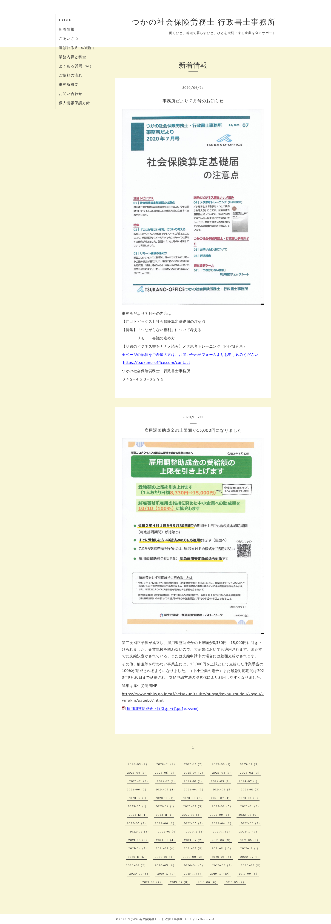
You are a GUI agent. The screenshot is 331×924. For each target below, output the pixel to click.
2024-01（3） (251, 789)
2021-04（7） (138, 848)
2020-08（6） (222, 856)
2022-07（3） (137, 823)
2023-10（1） (165, 798)
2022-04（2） (222, 823)
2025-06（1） (137, 772)
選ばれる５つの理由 (76, 47)
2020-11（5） (137, 856)
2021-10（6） (249, 831)
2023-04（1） (165, 806)
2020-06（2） (136, 865)
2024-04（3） (194, 789)
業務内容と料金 (72, 56)
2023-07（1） (221, 798)
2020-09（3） (193, 856)
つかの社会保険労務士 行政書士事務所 (204, 22)
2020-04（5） (194, 865)
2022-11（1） (165, 814)
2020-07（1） (250, 856)
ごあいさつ (68, 38)
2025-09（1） (222, 764)
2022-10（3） (192, 814)
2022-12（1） (138, 814)
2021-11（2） (222, 831)
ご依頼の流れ (70, 75)
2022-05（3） (193, 823)
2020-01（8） (139, 873)
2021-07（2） (194, 840)
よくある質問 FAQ (75, 66)
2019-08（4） (152, 882)
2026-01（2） (166, 764)
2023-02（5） (222, 806)
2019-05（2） (235, 882)
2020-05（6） (165, 865)
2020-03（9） (222, 865)
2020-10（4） (165, 856)
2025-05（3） (165, 772)
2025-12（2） (194, 764)
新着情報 (66, 29)
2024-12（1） (166, 781)
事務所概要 (68, 84)
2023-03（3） (193, 806)
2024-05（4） (165, 789)
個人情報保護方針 (74, 102)
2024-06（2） (137, 789)
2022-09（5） (220, 814)
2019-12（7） (166, 873)
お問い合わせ (70, 93)
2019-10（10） (220, 873)
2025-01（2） (139, 781)
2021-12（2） (195, 831)
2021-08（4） (166, 840)
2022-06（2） (165, 823)
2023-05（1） (138, 806)
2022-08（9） (248, 814)
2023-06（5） (249, 798)
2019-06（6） (208, 882)
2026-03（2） (138, 764)
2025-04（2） (194, 772)
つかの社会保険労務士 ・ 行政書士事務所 (155, 919)
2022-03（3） (250, 823)
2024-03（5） (222, 789)
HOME (65, 20)
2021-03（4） (166, 848)
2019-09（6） (249, 873)
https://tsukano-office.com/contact (156, 362)
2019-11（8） (193, 873)
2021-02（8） (194, 848)
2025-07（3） (250, 764)
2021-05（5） (250, 840)
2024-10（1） (193, 781)
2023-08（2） (193, 798)
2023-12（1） (138, 798)
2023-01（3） (250, 806)
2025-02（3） (250, 772)
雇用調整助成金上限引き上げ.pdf (155, 708)
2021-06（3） (222, 840)
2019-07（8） (180, 882)
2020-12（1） (250, 848)
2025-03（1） (222, 772)
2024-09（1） (221, 781)
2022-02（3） (139, 831)
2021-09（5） (138, 840)
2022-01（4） (168, 831)
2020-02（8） (251, 865)
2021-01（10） (222, 848)
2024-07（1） (249, 781)
